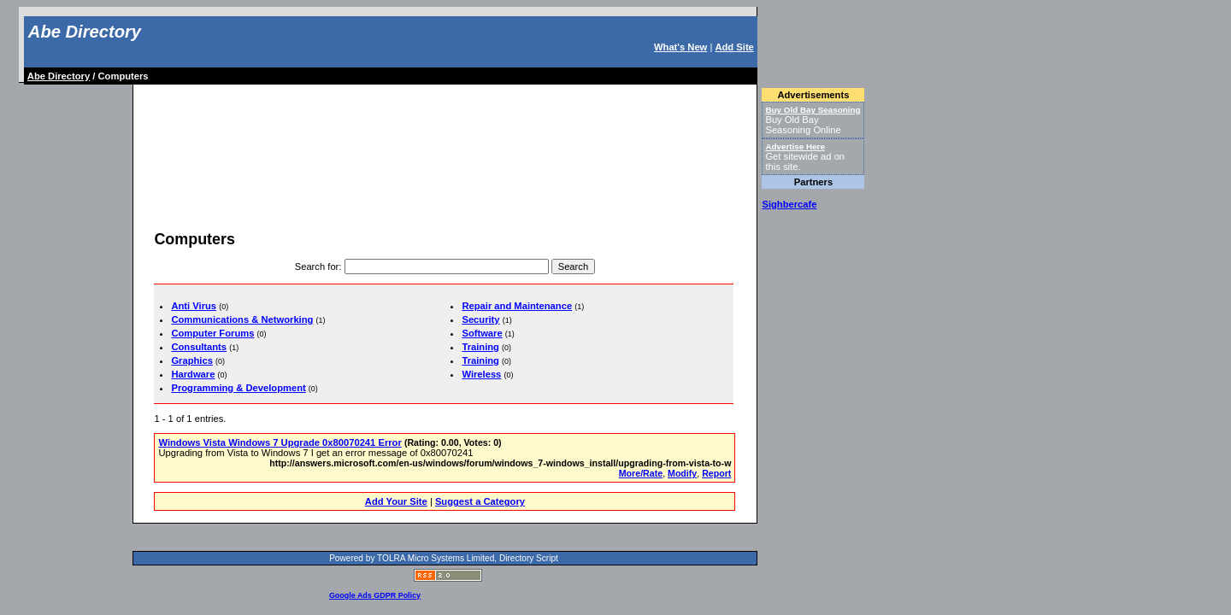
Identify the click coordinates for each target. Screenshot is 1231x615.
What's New (680, 47)
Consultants (199, 347)
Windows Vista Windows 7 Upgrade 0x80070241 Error (279, 442)
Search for (317, 266)
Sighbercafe (789, 204)
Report (716, 473)
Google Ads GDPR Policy (375, 595)
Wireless (481, 374)
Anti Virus (193, 306)
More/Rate (641, 473)
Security (480, 319)
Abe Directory (84, 31)
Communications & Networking (242, 319)
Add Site (734, 47)
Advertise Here (795, 146)
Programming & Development (238, 388)
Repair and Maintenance (517, 306)
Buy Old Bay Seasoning (812, 109)
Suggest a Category (480, 501)
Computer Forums (212, 333)
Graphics (192, 360)
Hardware (193, 374)
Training (480, 347)
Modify (682, 473)
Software (482, 333)
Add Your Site (396, 501)
